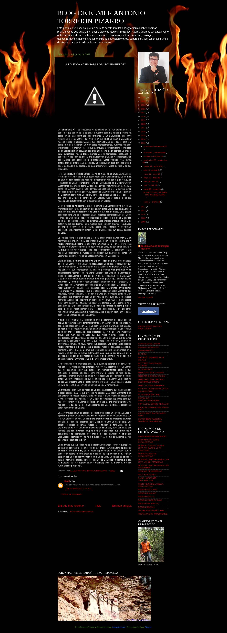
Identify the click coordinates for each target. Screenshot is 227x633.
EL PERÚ (142, 354)
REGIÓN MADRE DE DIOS (150, 500)
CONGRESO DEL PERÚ (149, 344)
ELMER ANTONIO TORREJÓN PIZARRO (155, 247)
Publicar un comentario (72, 494)
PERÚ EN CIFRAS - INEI (149, 395)
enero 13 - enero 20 (152, 189)
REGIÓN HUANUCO (147, 493)
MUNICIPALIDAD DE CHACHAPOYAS (147, 455)
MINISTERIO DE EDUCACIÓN (151, 376)
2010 (143, 214)
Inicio (98, 505)
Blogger (148, 627)
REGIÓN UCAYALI (146, 507)
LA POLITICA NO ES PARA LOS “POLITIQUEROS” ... (155, 194)
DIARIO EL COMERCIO (148, 347)
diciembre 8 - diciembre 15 (154, 146)
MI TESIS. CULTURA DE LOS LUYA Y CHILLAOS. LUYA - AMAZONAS (151, 448)
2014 (143, 139)
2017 (143, 128)
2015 (143, 135)
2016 (143, 131)
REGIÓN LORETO (146, 497)
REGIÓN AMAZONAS (147, 490)
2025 (143, 97)
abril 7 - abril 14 (150, 185)
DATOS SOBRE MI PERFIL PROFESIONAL (150, 327)
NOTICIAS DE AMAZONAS (150, 471)
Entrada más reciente (71, 505)
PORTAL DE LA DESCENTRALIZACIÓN (148, 399)
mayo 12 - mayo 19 (152, 178)
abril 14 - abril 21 (151, 181)
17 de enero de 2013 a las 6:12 (77, 488)
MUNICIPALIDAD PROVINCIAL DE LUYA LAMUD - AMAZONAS (153, 460)
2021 (143, 113)
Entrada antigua (122, 505)
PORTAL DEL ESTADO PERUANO (153, 404)
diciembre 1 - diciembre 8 (154, 152)
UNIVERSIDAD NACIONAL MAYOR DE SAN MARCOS (150, 420)
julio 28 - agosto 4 (151, 170)
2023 (143, 105)
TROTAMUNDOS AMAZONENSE (152, 514)
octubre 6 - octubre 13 (153, 156)
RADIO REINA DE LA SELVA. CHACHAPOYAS (151, 485)
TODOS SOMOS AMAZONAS (151, 510)
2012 (143, 207)
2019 (143, 120)
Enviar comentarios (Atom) (81, 511)
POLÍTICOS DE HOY (147, 475)
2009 (143, 218)
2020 (143, 116)
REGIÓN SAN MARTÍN (148, 504)
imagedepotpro (118, 627)
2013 (143, 143)
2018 (143, 124)
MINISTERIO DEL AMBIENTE (151, 385)
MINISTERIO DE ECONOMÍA (151, 373)
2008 (143, 222)
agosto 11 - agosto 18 (153, 166)
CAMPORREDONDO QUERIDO (152, 436)
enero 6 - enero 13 (151, 202)
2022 (143, 109)
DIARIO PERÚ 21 (146, 350)
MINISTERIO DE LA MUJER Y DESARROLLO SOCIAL (151, 380)
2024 (143, 101)
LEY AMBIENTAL (145, 369)
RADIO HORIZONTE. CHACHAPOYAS (147, 479)
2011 (143, 210)
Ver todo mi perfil (145, 297)
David (67, 481)
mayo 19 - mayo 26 (152, 174)
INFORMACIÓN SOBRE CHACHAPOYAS (148, 441)
